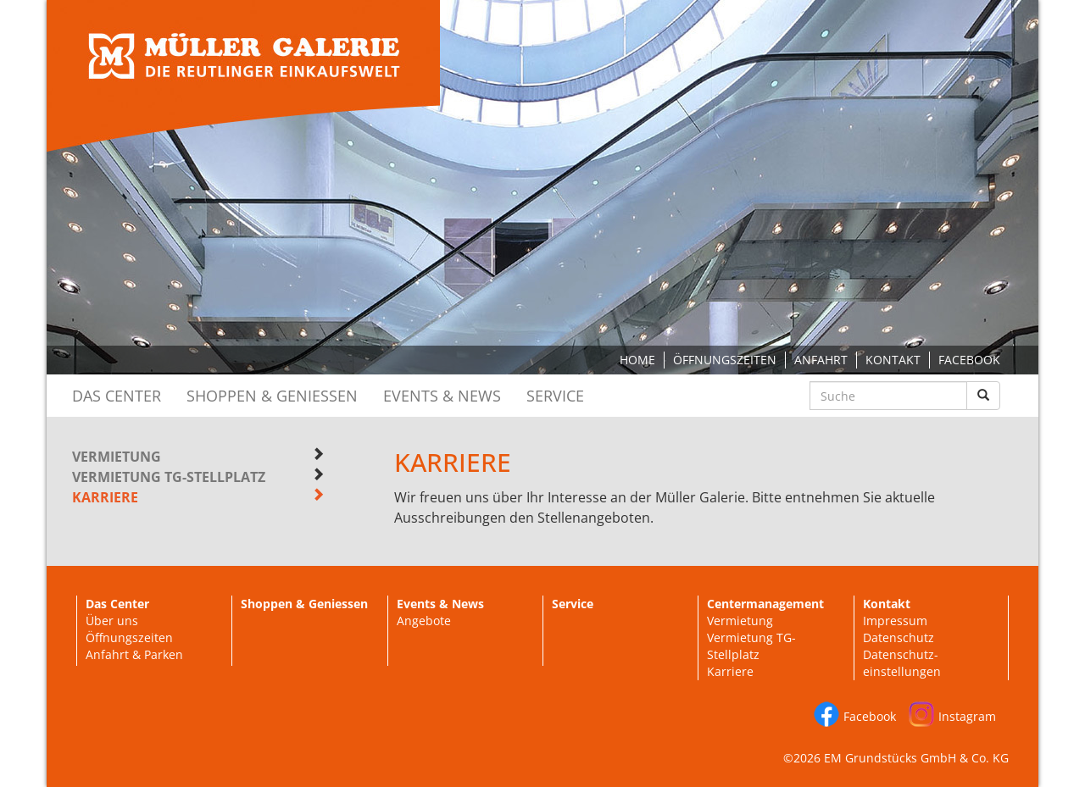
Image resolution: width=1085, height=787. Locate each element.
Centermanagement (765, 604)
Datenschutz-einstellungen (902, 662)
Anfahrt (821, 360)
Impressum (895, 620)
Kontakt (893, 360)
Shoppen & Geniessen (272, 395)
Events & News (442, 395)
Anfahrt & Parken (134, 654)
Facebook (969, 360)
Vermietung (116, 456)
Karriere (730, 671)
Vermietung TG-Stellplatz (168, 477)
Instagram (967, 716)
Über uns (112, 620)
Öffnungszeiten (724, 360)
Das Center (116, 395)
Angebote (424, 620)
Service (555, 395)
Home (637, 360)
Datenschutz (898, 637)
